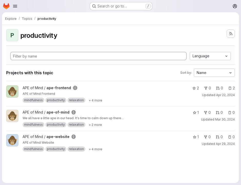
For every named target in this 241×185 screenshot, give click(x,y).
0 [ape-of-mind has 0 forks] (207, 112)
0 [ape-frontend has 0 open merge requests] (219, 88)
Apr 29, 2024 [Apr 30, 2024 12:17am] (225, 144)
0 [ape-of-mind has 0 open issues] (231, 112)
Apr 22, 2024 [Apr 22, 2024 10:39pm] (225, 95)
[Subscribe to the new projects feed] (231, 34)
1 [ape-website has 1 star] (196, 137)
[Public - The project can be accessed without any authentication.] (75, 88)
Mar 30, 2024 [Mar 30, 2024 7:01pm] (225, 119)
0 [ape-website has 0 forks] (207, 137)
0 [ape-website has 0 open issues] (231, 137)
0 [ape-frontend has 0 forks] (207, 88)
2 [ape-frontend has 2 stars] (195, 88)
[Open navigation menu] (15, 6)
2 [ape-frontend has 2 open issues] (231, 88)
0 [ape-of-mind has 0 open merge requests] (219, 112)
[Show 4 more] (95, 100)
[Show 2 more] (95, 125)
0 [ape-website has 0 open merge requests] (219, 137)
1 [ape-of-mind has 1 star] (196, 112)
